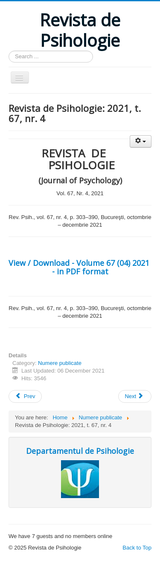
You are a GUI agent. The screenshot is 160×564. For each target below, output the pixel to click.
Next (134, 396)
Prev (25, 396)
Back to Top (136, 547)
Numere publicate (59, 363)
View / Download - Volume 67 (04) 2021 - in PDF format (80, 267)
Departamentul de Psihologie (80, 451)
